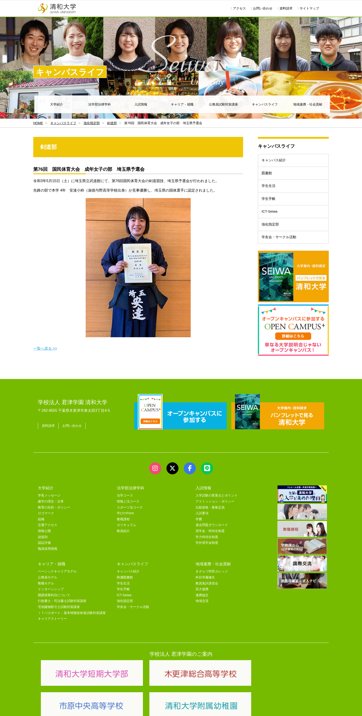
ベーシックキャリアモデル (57, 580)
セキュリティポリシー (134, 707)
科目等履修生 (205, 585)
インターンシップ (51, 597)
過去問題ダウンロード (212, 533)
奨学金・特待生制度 (210, 539)
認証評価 (44, 551)
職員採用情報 (47, 557)
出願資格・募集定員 (210, 515)
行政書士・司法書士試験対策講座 (62, 609)
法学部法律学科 (99, 104)
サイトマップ (308, 8)
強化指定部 (92, 123)
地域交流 (202, 609)
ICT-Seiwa (271, 223)
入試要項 (202, 521)
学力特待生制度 (207, 545)
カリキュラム (126, 533)
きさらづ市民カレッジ (212, 580)
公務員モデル (47, 585)
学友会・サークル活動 (281, 254)
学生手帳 (270, 208)
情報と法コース (128, 509)
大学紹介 (56, 104)
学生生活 (270, 192)
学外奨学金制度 (207, 551)
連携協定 (202, 603)
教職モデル (46, 591)
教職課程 (123, 527)
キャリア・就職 (182, 104)
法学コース (125, 504)
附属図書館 (125, 585)
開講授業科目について (54, 603)
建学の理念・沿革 (51, 509)
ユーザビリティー (101, 707)
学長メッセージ (49, 504)
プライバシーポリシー (172, 707)
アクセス (238, 8)
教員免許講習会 (207, 591)
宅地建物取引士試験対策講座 (59, 615)
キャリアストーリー (52, 627)
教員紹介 (123, 539)
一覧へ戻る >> (45, 348)
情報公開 (44, 539)
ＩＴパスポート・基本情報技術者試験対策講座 (72, 621)
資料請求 (285, 8)
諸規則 (43, 545)
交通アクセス (47, 533)
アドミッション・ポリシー (215, 509)
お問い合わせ (261, 8)
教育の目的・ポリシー (54, 515)
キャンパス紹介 (276, 162)
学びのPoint (125, 521)
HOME (38, 123)
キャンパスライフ (265, 104)
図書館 (268, 177)
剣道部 (112, 123)
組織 (41, 527)
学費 (199, 527)
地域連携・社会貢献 (307, 104)
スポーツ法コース (130, 515)
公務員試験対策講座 (223, 104)
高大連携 (202, 597)
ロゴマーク (46, 521)
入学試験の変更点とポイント (217, 504)
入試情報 (140, 104)
